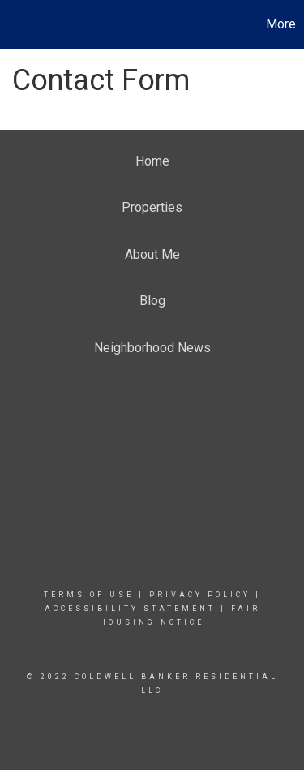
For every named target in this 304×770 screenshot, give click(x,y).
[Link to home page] (14, 24)
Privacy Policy (199, 595)
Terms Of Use (89, 595)
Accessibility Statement (130, 608)
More (281, 24)
